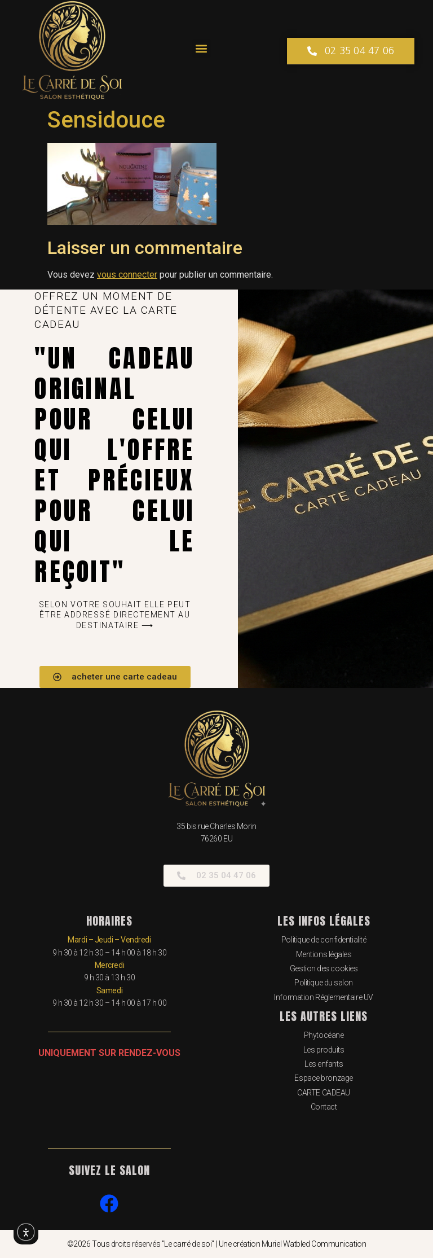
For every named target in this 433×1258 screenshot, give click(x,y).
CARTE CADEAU (323, 1092)
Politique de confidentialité (323, 939)
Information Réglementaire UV (323, 997)
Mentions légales (324, 954)
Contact (324, 1106)
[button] (201, 48)
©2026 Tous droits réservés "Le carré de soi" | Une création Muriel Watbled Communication (216, 1243)
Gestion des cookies (323, 968)
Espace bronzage (323, 1077)
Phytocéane (324, 1035)
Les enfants (323, 1063)
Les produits (323, 1049)
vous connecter (127, 274)
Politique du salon (323, 982)
